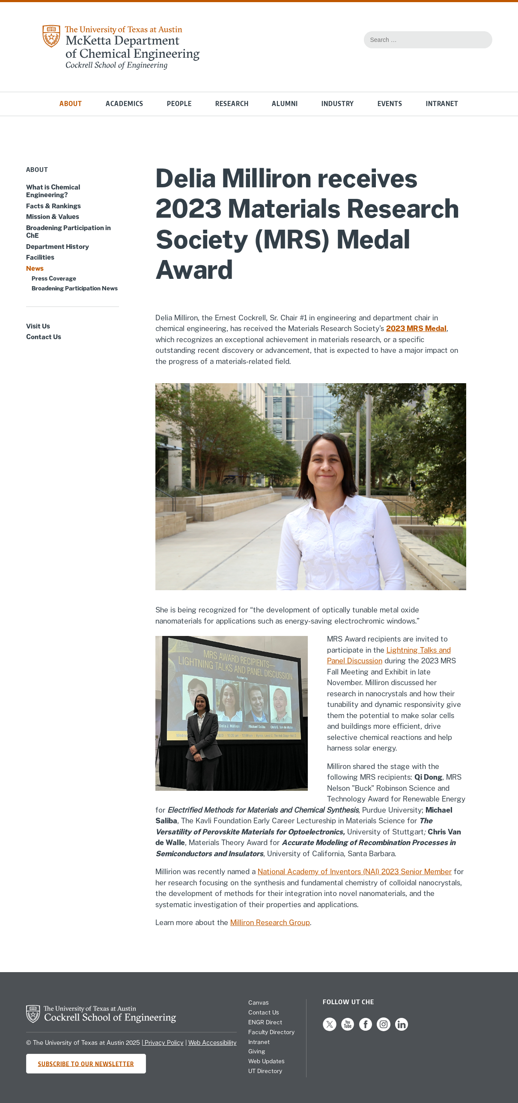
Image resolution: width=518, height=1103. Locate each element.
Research (232, 104)
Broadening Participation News (75, 288)
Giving (256, 1051)
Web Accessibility (212, 1042)
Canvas (258, 1002)
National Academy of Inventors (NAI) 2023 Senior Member (355, 871)
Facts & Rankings (53, 206)
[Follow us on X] (329, 1029)
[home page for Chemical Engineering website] (121, 67)
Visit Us (38, 326)
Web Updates (266, 1061)
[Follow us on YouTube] (347, 1029)
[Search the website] (481, 39)
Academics (124, 104)
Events (390, 104)
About (71, 104)
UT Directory (265, 1071)
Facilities (40, 257)
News (35, 268)
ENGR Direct (265, 1022)
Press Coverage (54, 278)
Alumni (285, 104)
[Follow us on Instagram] (383, 1029)
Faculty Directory (271, 1032)
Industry (338, 104)
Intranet (442, 104)
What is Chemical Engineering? (53, 190)
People (179, 104)
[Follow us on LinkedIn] (401, 1029)
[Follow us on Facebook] (365, 1029)
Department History (57, 246)
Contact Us (43, 336)
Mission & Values (52, 216)
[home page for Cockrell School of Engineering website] (101, 1020)
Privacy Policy (163, 1042)
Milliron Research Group (270, 922)
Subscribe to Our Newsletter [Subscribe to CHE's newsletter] (86, 1063)
